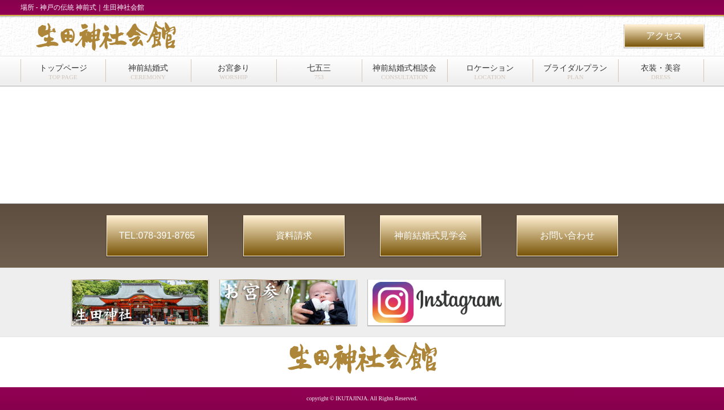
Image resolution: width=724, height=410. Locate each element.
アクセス (664, 35)
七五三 (319, 72)
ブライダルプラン (575, 72)
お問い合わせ (567, 235)
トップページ (63, 72)
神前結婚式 (148, 72)
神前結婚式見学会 (430, 235)
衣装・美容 (661, 72)
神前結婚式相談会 (404, 72)
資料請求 (294, 235)
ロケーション (490, 72)
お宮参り (233, 72)
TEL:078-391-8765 (157, 235)
